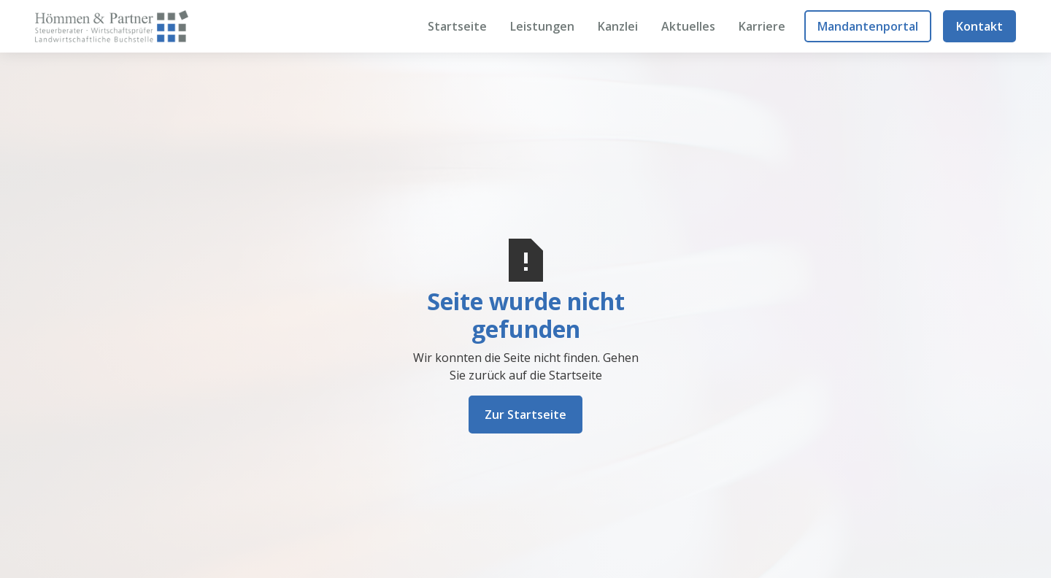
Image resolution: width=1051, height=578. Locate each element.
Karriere (762, 26)
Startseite (457, 26)
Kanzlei (618, 26)
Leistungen (542, 26)
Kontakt (979, 26)
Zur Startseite (525, 414)
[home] (111, 26)
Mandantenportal (867, 26)
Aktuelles (688, 26)
